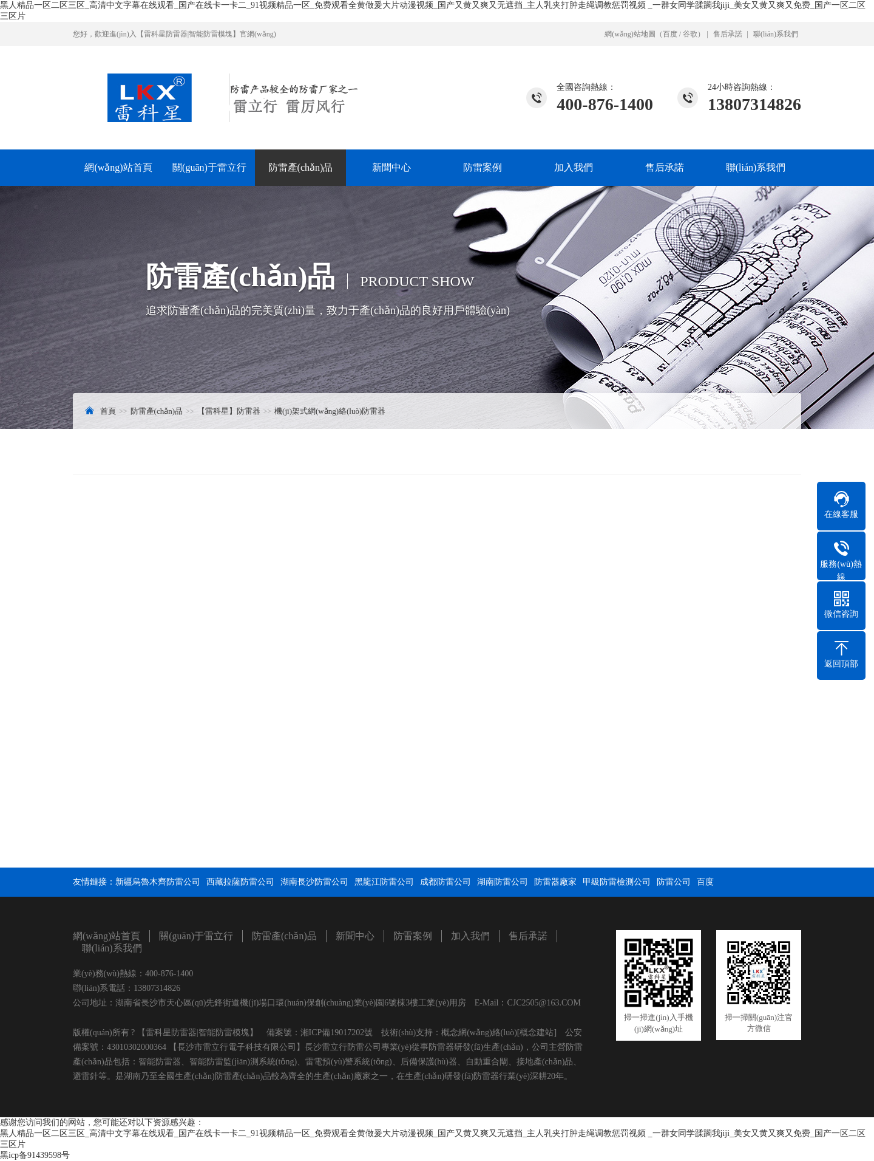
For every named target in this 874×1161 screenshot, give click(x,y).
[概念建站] (537, 1032)
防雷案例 (482, 167)
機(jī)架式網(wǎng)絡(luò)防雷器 (329, 411)
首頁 (108, 411)
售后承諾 (727, 34)
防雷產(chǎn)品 (300, 167)
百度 (670, 34)
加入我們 (573, 167)
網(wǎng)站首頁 (118, 167)
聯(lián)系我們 (775, 34)
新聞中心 (391, 167)
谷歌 (690, 34)
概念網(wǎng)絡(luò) (479, 1032)
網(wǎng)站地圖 (630, 34)
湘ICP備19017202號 (336, 1032)
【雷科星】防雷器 (228, 411)
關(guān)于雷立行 (209, 167)
